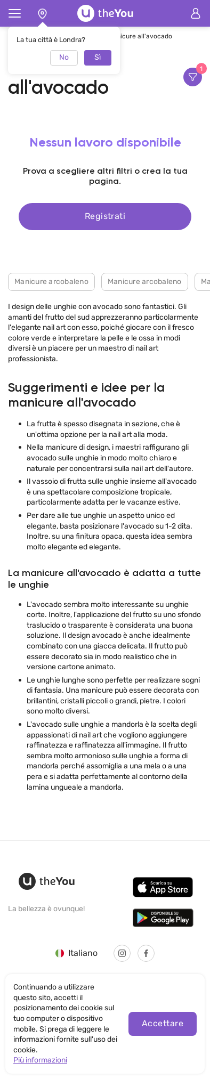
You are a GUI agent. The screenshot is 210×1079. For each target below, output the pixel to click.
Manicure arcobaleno (51, 281)
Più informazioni (40, 1060)
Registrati (105, 216)
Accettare (162, 1023)
